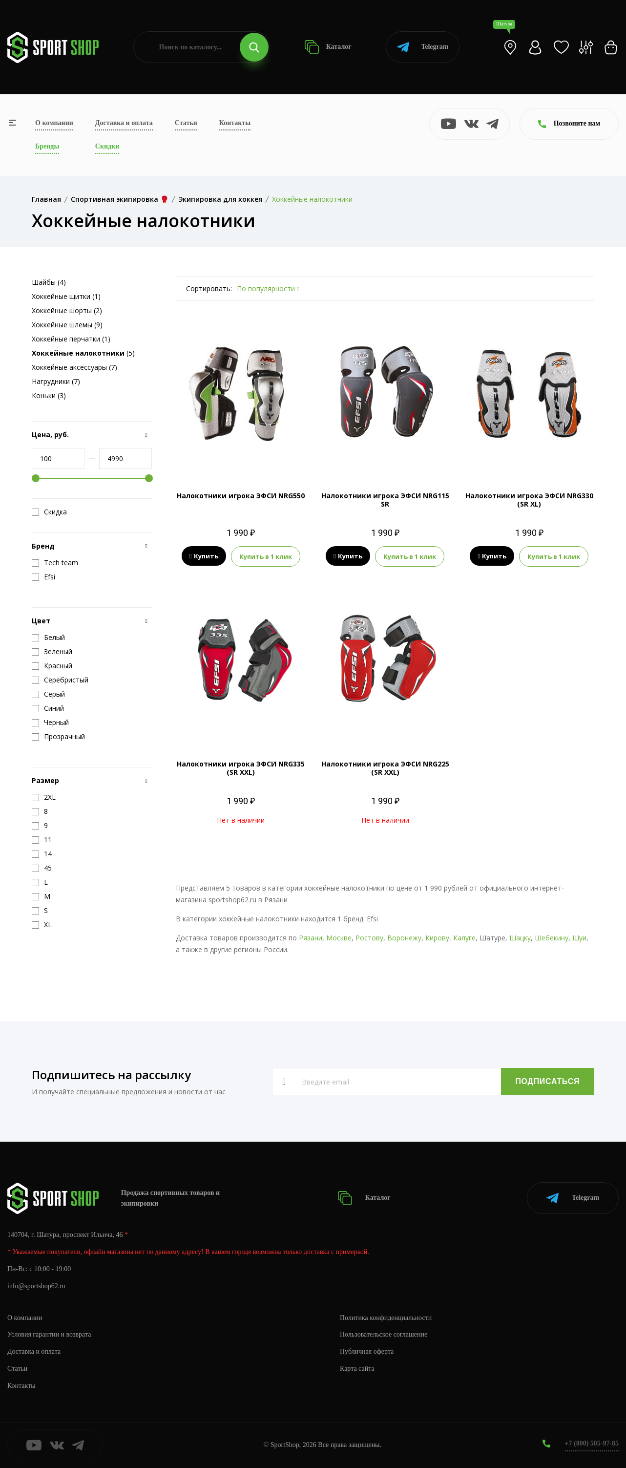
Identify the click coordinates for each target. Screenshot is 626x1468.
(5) (83, 353)
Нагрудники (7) (56, 381)
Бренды (47, 146)
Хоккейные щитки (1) (66, 296)
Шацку (520, 937)
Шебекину (551, 937)
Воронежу (404, 937)
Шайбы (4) (49, 282)
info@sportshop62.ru (36, 1286)
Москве (339, 937)
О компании (54, 123)
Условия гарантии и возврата (49, 1334)
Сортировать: (209, 288)
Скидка (49, 512)
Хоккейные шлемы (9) (67, 324)
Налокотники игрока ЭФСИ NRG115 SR (385, 500)
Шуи (579, 937)
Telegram (422, 47)
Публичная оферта (367, 1351)
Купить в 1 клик (265, 556)
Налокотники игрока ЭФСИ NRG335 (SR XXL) (241, 768)
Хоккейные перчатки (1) (71, 338)
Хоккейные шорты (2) (67, 310)
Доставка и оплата (124, 123)
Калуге (464, 937)
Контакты (234, 123)
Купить (203, 556)
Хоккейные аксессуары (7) (74, 367)
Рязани (310, 937)
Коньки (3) (49, 395)
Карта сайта (357, 1368)
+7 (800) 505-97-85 (591, 1443)
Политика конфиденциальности (386, 1317)
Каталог (328, 47)
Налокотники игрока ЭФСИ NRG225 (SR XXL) (385, 768)
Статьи (186, 123)
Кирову (437, 937)
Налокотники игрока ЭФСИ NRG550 (241, 495)
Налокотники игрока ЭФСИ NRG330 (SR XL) (529, 500)
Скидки (107, 146)
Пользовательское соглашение (384, 1334)
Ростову (369, 937)
